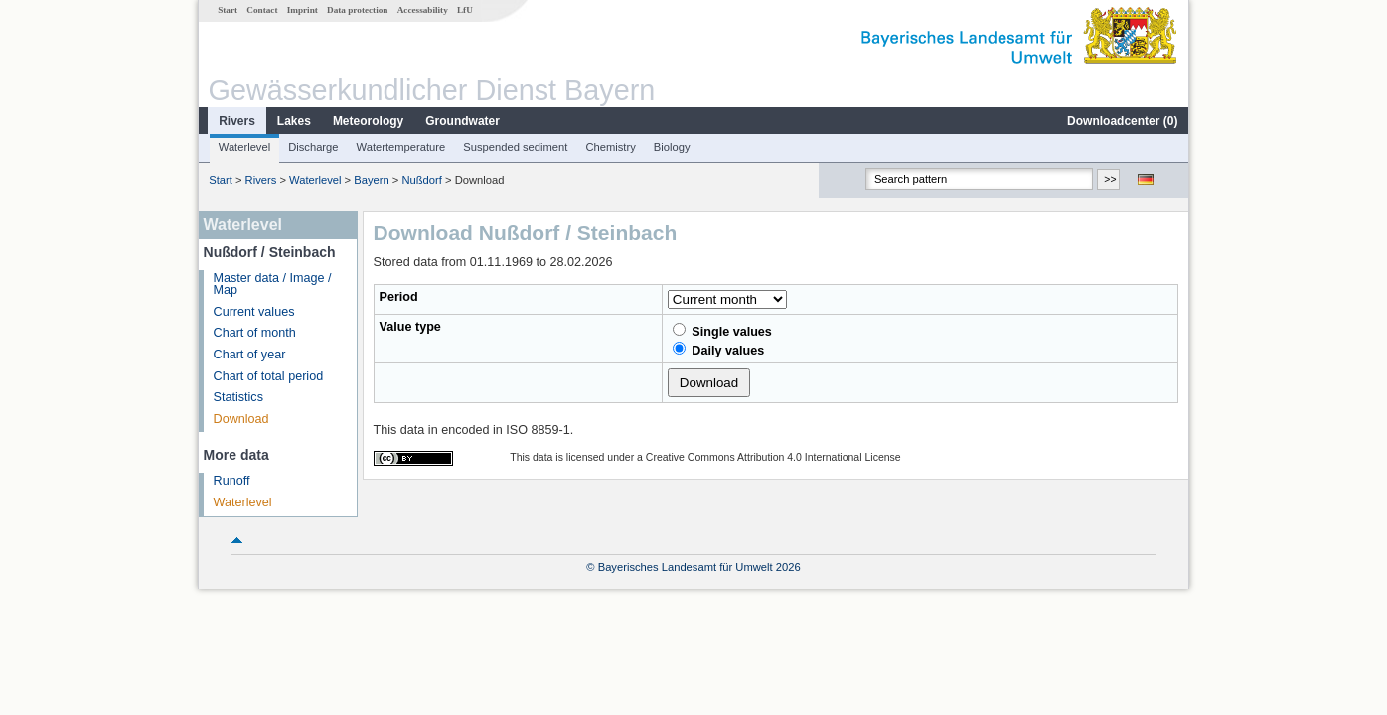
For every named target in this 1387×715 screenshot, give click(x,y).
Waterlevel (244, 147)
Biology (672, 147)
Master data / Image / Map (273, 284)
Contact (261, 10)
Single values (722, 331)
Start (227, 10)
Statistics (238, 397)
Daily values (718, 350)
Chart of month (255, 333)
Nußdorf (421, 180)
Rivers (237, 121)
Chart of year (250, 354)
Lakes (294, 121)
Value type (410, 327)
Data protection (357, 10)
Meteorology (368, 121)
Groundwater (462, 121)
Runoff (232, 481)
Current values (254, 312)
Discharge (313, 147)
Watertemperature (401, 147)
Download (241, 419)
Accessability (422, 10)
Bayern (371, 180)
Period (399, 297)
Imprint (302, 10)
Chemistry (610, 147)
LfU (465, 10)
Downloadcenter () (1122, 121)
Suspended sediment (515, 147)
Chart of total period (269, 376)
